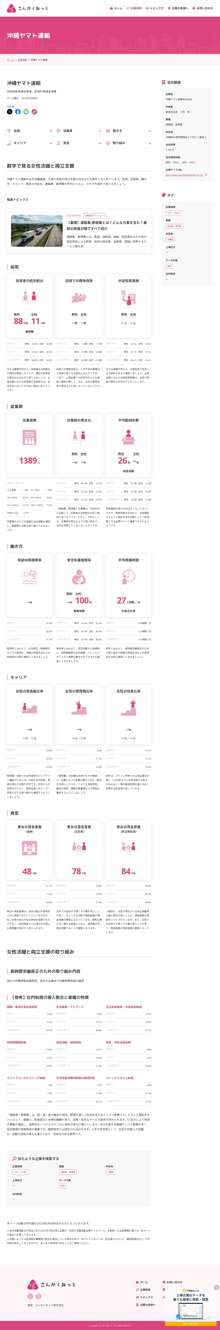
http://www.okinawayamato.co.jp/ (184, 175)
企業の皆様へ (180, 8)
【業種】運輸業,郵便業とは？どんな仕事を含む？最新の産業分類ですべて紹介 (107, 225)
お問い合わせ (205, 8)
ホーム (118, 8)
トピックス (157, 8)
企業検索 (136, 8)
